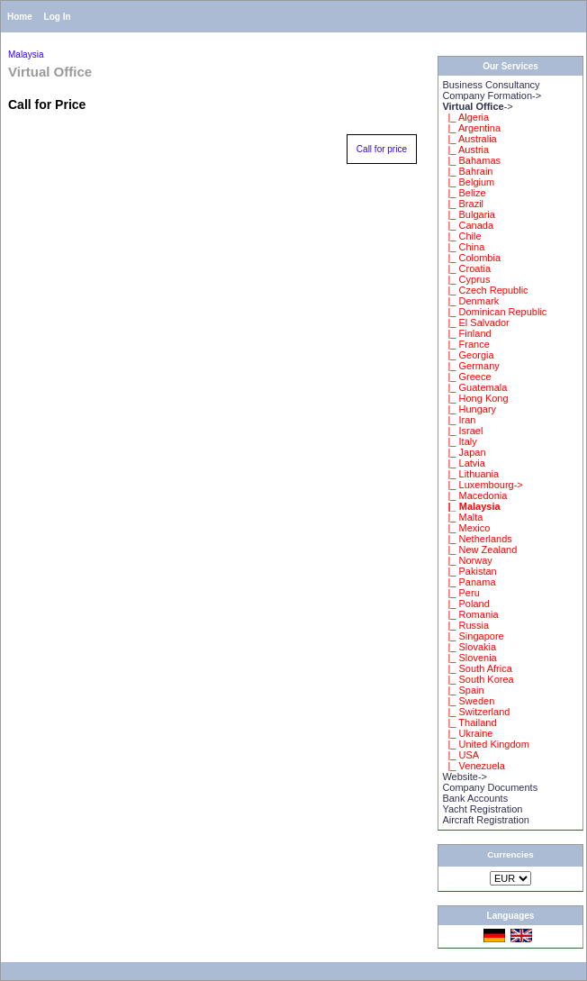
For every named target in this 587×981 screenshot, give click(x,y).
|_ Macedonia (474, 495)
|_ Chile (461, 236)
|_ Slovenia (469, 657)
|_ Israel (462, 430)
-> (477, 106)
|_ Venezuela (473, 765)
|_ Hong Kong (475, 398)
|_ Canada (467, 225)
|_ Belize (463, 192)
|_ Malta (462, 517)
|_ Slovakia (469, 646)
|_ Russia (465, 625)
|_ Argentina (471, 128)
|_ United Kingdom (485, 744)
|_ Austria (465, 149)
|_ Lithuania (470, 473)
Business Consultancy (490, 84)
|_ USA (460, 754)
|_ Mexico (466, 527)
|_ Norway (467, 560)
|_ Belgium (468, 182)
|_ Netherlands (476, 538)
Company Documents (489, 787)
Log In (57, 17)
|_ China (463, 246)
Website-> (464, 776)
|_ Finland (466, 333)
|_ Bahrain (467, 171)
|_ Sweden (468, 700)
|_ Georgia (467, 355)
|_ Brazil (462, 203)
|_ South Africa (476, 668)
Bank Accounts (475, 798)
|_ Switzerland (476, 711)
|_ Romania (470, 614)
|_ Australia (469, 138)
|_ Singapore (472, 636)
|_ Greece (466, 376)
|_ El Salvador (475, 322)
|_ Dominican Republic (494, 311)
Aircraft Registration (485, 819)
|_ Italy (459, 441)
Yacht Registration (482, 809)
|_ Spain (462, 690)
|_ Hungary (469, 409)
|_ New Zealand (479, 549)
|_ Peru (460, 592)
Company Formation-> (491, 95)
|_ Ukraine (467, 733)
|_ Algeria (465, 117)
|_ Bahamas (471, 160)
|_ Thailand (469, 722)
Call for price (382, 149)
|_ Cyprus (466, 279)
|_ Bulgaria (468, 214)
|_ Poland (465, 603)
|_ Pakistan (469, 571)
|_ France (465, 344)
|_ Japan (463, 452)
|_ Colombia (471, 257)
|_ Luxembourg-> (482, 484)
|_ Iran (458, 419)
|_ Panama (468, 582)
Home (19, 17)
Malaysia (25, 54)
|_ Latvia (463, 463)
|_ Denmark (470, 300)
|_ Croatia (466, 268)
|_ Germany (470, 365)
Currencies (510, 854)
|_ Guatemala (474, 387)
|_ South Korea (477, 679)
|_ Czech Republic (485, 290)
